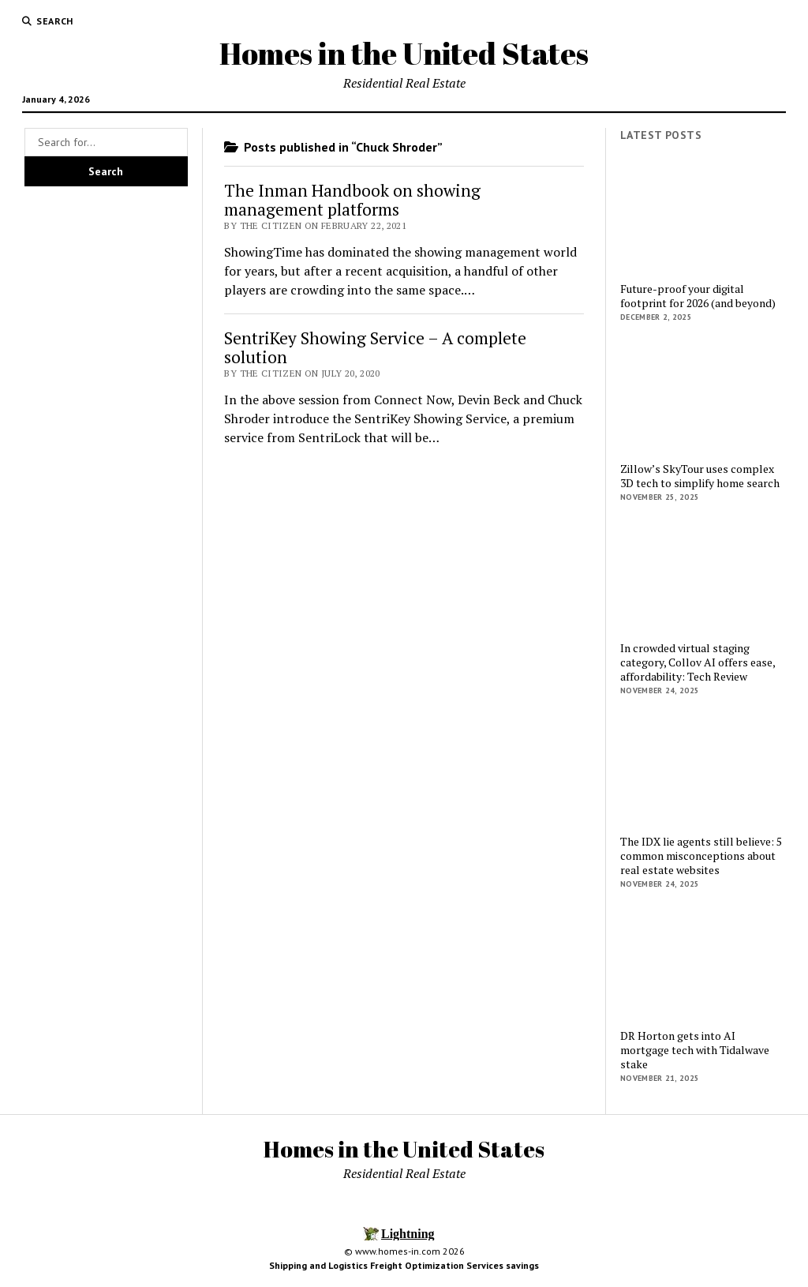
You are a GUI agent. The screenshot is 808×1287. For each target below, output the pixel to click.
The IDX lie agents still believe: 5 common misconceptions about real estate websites (701, 856)
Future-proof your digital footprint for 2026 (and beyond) (698, 296)
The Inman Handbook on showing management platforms (352, 199)
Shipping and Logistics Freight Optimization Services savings (404, 1265)
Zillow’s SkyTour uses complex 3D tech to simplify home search (700, 476)
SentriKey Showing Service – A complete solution (375, 347)
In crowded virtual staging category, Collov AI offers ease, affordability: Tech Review (697, 662)
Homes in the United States (404, 53)
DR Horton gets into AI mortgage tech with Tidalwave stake (694, 1050)
